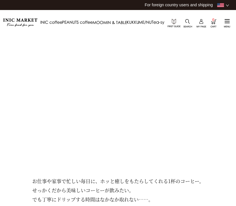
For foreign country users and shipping (179, 5)
